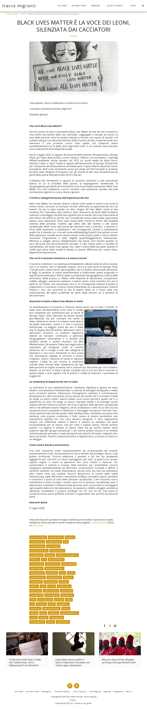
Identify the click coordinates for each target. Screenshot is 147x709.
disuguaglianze (37, 622)
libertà (51, 604)
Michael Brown (37, 573)
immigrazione (36, 555)
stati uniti (64, 582)
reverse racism (52, 564)
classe (71, 573)
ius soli (52, 586)
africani (34, 613)
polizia (33, 617)
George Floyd (36, 595)
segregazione (57, 617)
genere (50, 622)
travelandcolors (54, 541)
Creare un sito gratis (83, 703)
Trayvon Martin (54, 577)
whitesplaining (69, 564)
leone (43, 613)
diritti (33, 599)
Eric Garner (52, 573)
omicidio (43, 617)
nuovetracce (67, 595)
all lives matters (37, 546)
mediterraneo (64, 586)
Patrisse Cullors (51, 590)
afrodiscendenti (56, 559)
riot (32, 604)
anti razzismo (53, 546)
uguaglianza (63, 604)
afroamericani (37, 564)
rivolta (68, 599)
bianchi (66, 608)
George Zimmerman (54, 568)
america (34, 586)
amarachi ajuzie (55, 537)
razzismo (70, 537)
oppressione (62, 622)
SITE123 (69, 703)
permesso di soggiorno (67, 555)
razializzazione (57, 550)
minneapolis (36, 582)
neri (44, 559)
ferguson (68, 577)
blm (65, 541)
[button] (97, 6)
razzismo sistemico (39, 550)
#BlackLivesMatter (51, 608)
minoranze (35, 608)
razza (62, 573)
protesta (59, 599)
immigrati (50, 555)
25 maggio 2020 (45, 599)
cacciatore (53, 613)
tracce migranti (52, 595)
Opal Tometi (66, 590)
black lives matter (38, 537)
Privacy (73, 700)
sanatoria (35, 559)
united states (50, 582)
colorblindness (37, 541)
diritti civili (41, 604)
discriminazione (37, 577)
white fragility (36, 568)
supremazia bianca (69, 613)
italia (43, 586)
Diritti (23, 13)
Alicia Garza (36, 590)
